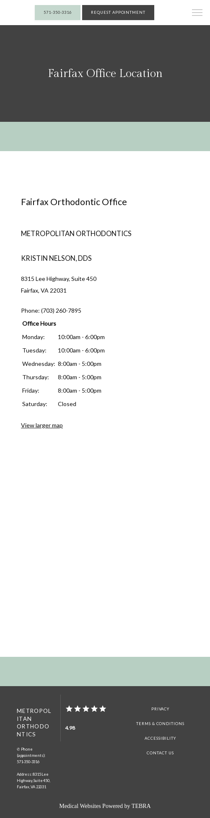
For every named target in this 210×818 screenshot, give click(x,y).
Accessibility (160, 738)
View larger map (42, 425)
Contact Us (160, 753)
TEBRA (141, 806)
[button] (197, 13)
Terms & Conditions (160, 723)
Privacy (160, 709)
